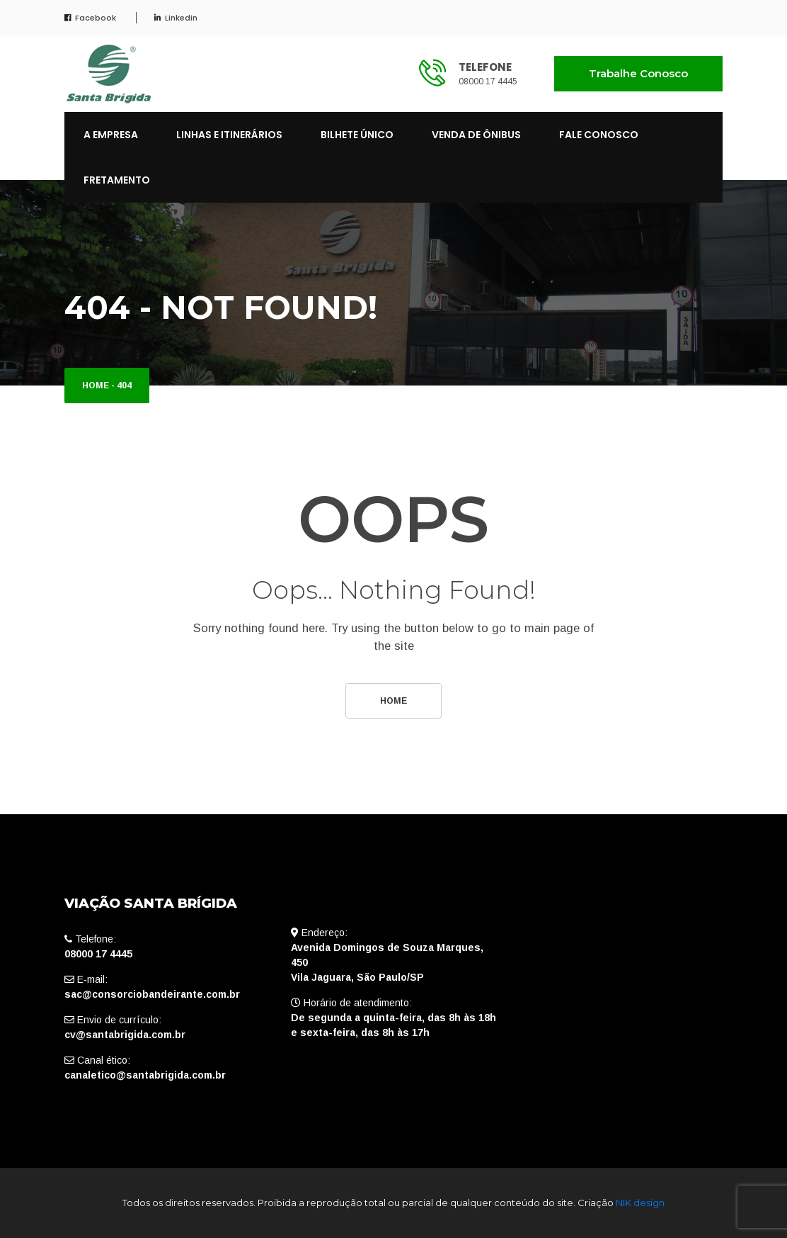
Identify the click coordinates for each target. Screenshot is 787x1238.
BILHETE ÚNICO (357, 135)
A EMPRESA (111, 135)
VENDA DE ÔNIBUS (476, 135)
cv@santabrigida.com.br (124, 1034)
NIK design (640, 1202)
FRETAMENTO (117, 180)
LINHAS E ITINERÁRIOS (229, 135)
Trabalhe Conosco (638, 73)
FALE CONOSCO (598, 135)
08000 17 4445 (488, 81)
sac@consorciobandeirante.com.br (152, 994)
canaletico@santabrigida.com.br (145, 1075)
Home (95, 385)
